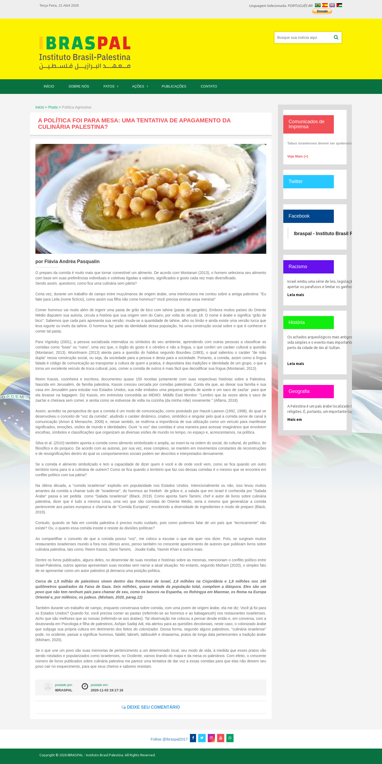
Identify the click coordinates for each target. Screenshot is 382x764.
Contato (209, 86)
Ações (138, 86)
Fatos (108, 86)
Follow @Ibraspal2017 (169, 739)
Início (49, 86)
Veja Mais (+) (297, 156)
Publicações (174, 86)
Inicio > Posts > (48, 107)
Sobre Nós (79, 86)
